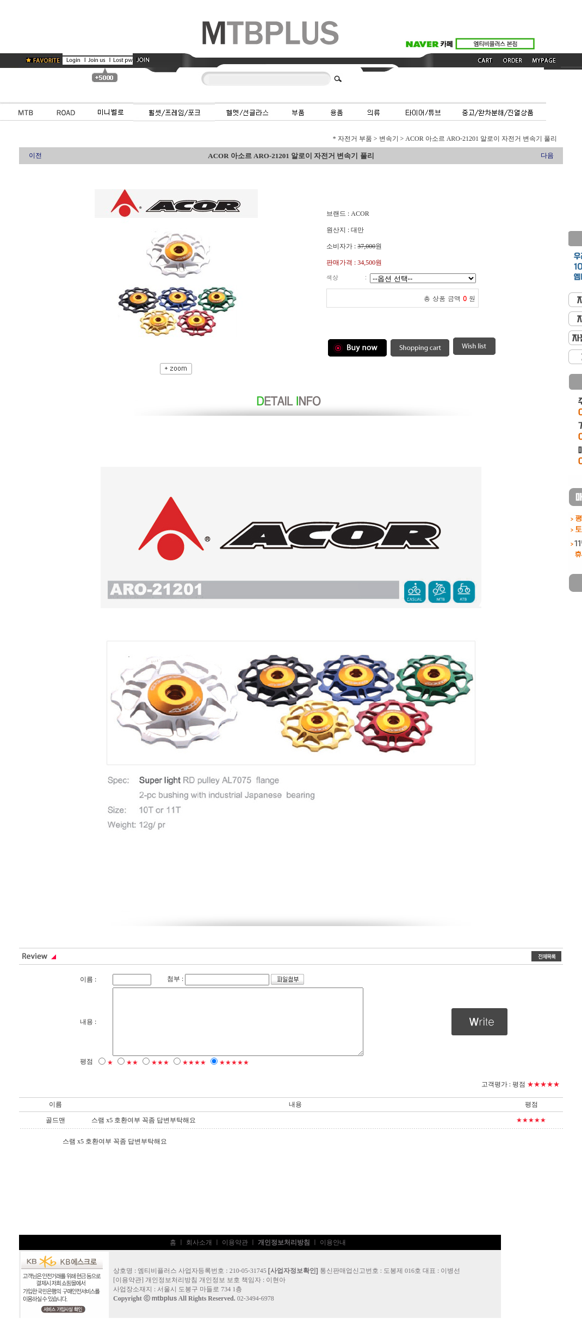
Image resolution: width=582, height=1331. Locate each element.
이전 (35, 155)
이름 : (88, 979)
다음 (547, 155)
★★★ (160, 1075)
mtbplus (164, 1311)
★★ (132, 1075)
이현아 (276, 1293)
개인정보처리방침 (171, 1293)
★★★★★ (234, 1075)
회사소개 (199, 1255)
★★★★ (194, 1075)
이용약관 (235, 1255)
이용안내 (333, 1255)
